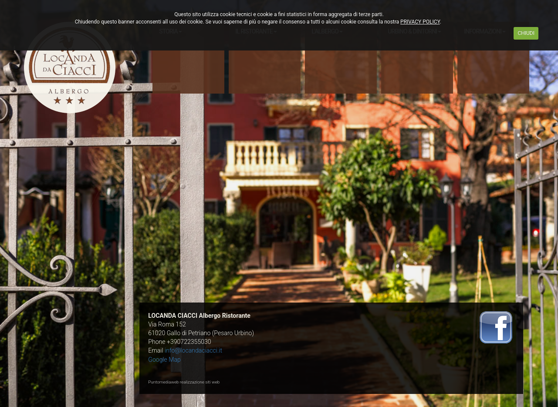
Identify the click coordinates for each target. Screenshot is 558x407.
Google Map (164, 359)
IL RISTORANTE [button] (256, 31)
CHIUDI (525, 33)
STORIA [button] (170, 31)
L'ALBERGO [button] (327, 31)
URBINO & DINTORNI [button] (414, 31)
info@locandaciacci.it (193, 350)
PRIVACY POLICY (420, 22)
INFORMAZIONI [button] (485, 31)
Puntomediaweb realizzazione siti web (184, 382)
